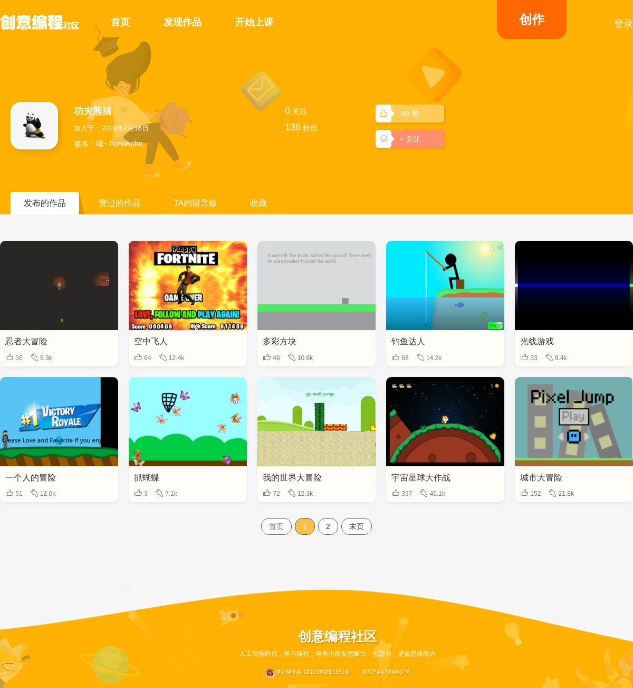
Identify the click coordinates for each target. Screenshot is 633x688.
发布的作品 (45, 203)
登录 (623, 23)
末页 (356, 526)
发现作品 (183, 22)
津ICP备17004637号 (386, 672)
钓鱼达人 (408, 341)
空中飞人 (151, 341)
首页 (120, 22)
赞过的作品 (120, 203)
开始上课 (254, 22)
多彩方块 (279, 341)
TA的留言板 (195, 203)
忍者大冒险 (26, 341)
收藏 (258, 203)
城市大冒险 (541, 477)
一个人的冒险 (30, 477)
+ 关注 (399, 138)
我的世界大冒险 (292, 477)
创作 (531, 19)
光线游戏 (537, 341)
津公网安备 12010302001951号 (307, 673)
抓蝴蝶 (146, 477)
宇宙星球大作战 (420, 477)
